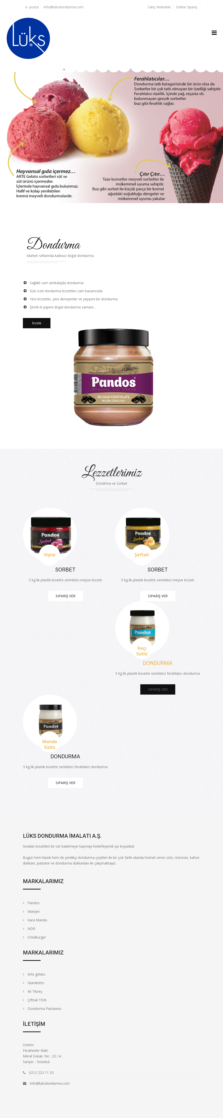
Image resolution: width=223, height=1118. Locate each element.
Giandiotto (33, 982)
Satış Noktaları (159, 7)
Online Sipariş (186, 7)
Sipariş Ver (65, 596)
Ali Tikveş (32, 991)
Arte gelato (34, 974)
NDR (29, 928)
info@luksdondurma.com (63, 7)
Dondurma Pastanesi (42, 1008)
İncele (36, 323)
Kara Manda (35, 920)
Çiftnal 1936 (35, 1000)
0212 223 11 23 (41, 1072)
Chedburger (34, 937)
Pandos (31, 903)
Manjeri (31, 911)
